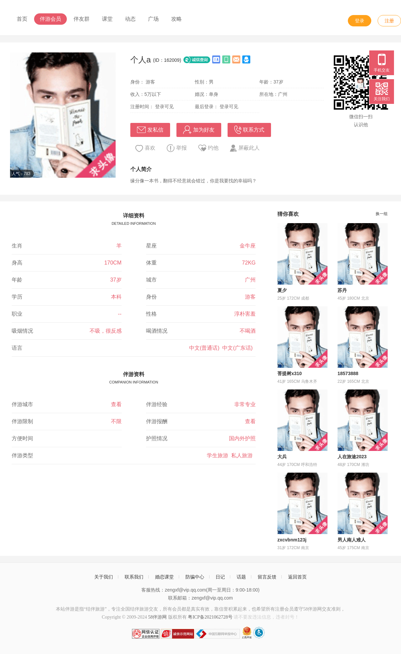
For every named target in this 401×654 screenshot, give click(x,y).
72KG (249, 263)
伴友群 (82, 19)
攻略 (176, 19)
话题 (241, 577)
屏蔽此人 (245, 148)
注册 (389, 20)
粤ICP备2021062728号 (210, 617)
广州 (250, 280)
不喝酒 (248, 331)
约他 (208, 148)
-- (120, 314)
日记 (220, 577)
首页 (22, 19)
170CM (113, 263)
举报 (177, 148)
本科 (116, 297)
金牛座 (248, 246)
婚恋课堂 (164, 577)
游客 (250, 297)
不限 (116, 421)
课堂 (107, 19)
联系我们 (134, 577)
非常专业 (245, 404)
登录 (359, 20)
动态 (130, 19)
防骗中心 (194, 577)
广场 (153, 19)
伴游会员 (50, 19)
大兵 (282, 456)
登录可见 (164, 106)
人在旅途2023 (352, 456)
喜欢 (145, 148)
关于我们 (103, 577)
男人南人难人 (352, 539)
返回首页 (297, 577)
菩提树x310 (289, 373)
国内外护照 (242, 438)
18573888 (348, 373)
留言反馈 (267, 577)
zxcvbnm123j (291, 539)
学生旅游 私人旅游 (231, 455)
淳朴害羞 (245, 314)
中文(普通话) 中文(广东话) (222, 348)
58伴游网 (157, 617)
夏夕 (282, 290)
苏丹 (342, 290)
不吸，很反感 (106, 331)
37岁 (116, 280)
